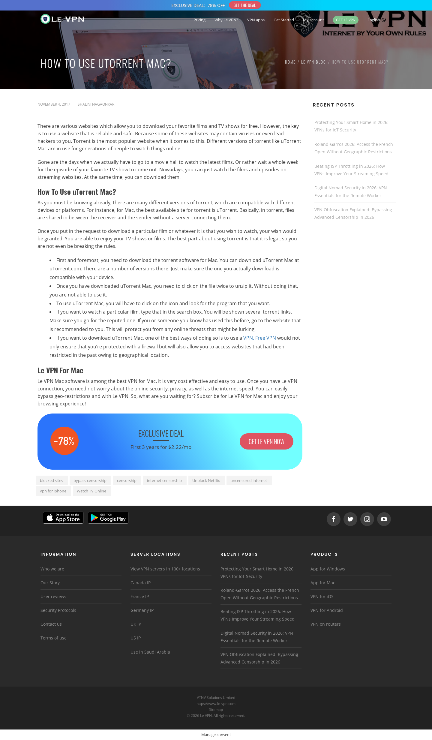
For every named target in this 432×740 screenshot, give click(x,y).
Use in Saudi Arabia (150, 652)
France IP (139, 596)
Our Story (50, 582)
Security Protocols (58, 610)
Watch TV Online (91, 491)
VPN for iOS (322, 596)
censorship (126, 480)
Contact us (51, 624)
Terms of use (53, 638)
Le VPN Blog (313, 62)
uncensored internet (248, 480)
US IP (135, 638)
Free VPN (265, 338)
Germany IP (142, 610)
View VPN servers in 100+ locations (165, 569)
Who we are (52, 569)
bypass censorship (90, 480)
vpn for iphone (53, 491)
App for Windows (327, 569)
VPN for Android (326, 610)
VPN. (248, 338)
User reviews (53, 596)
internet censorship (164, 480)
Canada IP (140, 582)
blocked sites (51, 480)
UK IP (135, 624)
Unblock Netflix (206, 480)
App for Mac (322, 582)
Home (290, 62)
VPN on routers (325, 624)
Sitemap (216, 709)
